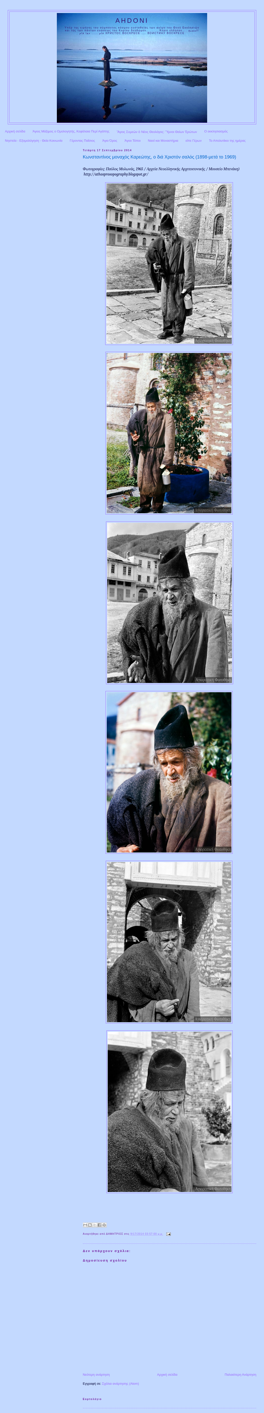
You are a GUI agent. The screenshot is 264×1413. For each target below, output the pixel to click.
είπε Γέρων (194, 140)
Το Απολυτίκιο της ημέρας (227, 140)
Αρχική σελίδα (15, 131)
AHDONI (132, 20)
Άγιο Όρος (109, 140)
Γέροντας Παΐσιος (82, 140)
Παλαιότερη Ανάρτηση (240, 1374)
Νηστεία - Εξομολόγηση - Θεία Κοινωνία (34, 140)
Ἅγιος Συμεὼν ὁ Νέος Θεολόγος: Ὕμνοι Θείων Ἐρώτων (157, 132)
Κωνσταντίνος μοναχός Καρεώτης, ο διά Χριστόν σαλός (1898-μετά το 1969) (159, 156)
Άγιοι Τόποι (132, 140)
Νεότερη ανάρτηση (96, 1374)
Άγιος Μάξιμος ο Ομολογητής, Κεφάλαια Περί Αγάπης (71, 131)
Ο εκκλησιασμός (216, 131)
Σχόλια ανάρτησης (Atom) (120, 1383)
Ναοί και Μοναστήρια (163, 140)
